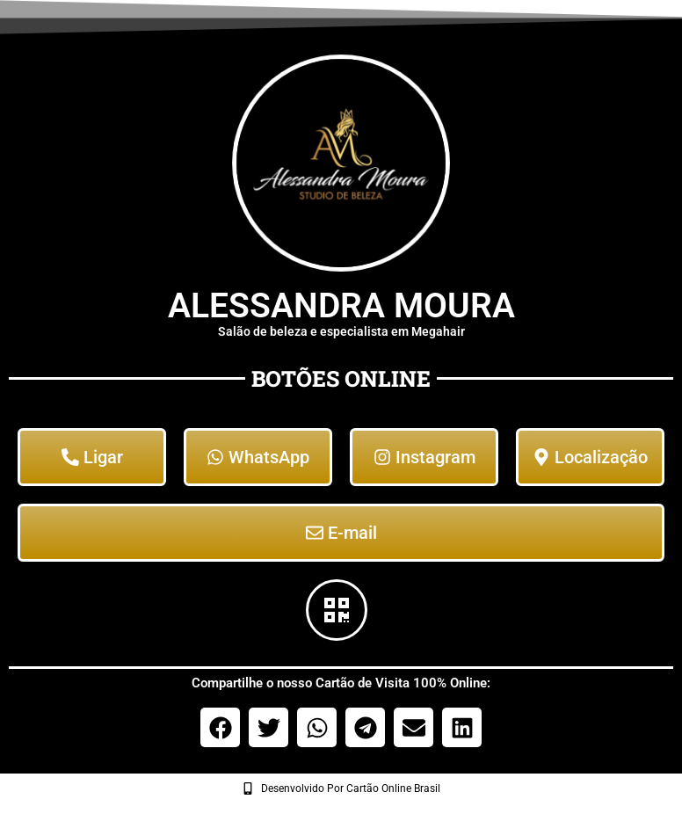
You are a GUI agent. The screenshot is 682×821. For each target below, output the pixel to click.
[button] (220, 727)
